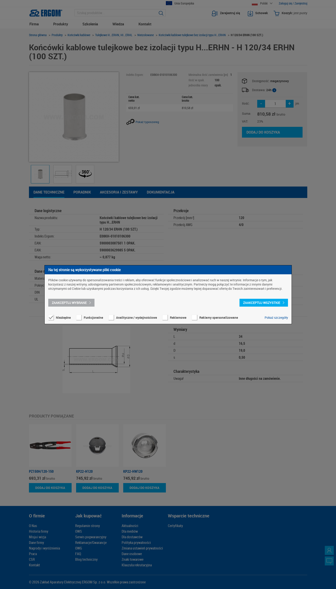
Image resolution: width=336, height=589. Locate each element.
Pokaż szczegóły (276, 317)
